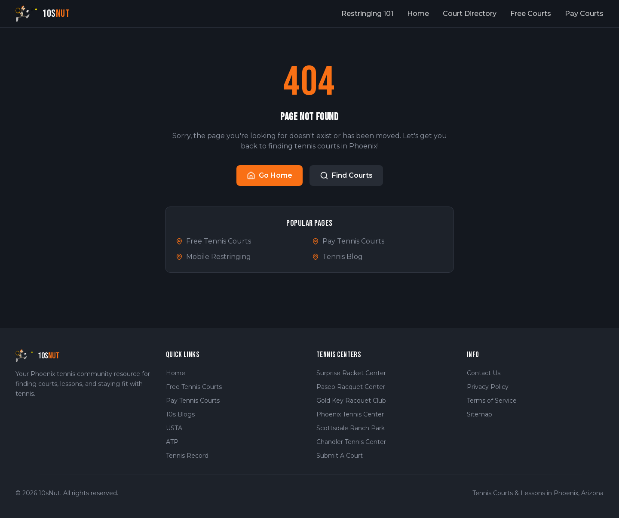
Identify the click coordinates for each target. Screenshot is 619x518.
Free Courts (530, 13)
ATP (172, 442)
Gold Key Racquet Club (351, 400)
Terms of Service (492, 400)
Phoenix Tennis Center (350, 414)
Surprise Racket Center (351, 373)
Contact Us (483, 373)
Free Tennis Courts (213, 241)
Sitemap (479, 414)
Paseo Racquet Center (350, 387)
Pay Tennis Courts (348, 241)
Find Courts (346, 175)
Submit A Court (339, 455)
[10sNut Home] (42, 13)
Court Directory (469, 13)
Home (418, 13)
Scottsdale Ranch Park (350, 428)
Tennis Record (187, 455)
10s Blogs (180, 414)
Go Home (269, 175)
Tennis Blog (337, 257)
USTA (174, 428)
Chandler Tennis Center (351, 442)
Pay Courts (584, 13)
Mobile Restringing (213, 257)
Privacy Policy (488, 387)
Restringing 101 (367, 13)
